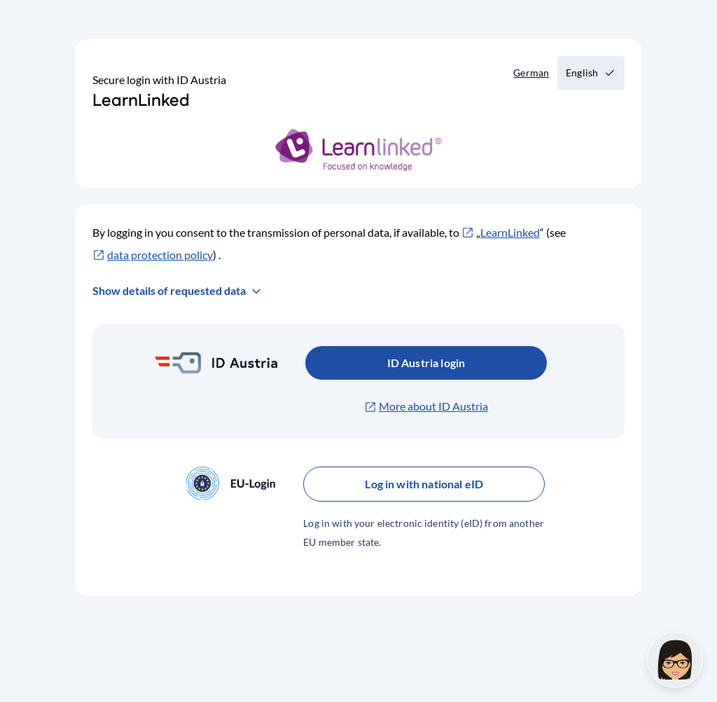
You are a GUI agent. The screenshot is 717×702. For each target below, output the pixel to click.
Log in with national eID (424, 483)
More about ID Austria (433, 406)
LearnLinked (510, 232)
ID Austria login (426, 362)
